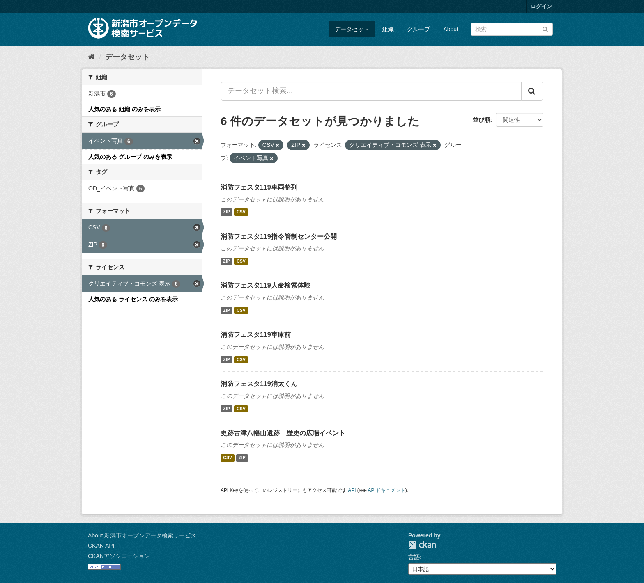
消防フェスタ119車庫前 (256, 334)
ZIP (226, 212)
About (450, 29)
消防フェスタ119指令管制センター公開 (279, 236)
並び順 (481, 120)
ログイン (541, 6)
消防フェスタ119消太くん (259, 383)
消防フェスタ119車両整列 (259, 187)
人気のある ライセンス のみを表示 (133, 299)
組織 (388, 29)
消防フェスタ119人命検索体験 (265, 285)
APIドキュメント (386, 490)
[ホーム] (91, 57)
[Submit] (545, 28)
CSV (241, 212)
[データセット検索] (512, 29)
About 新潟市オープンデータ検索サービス (142, 535)
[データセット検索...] (371, 91)
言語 (414, 557)
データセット (352, 29)
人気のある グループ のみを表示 (130, 156)
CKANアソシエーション (119, 556)
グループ (418, 29)
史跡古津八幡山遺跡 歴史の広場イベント (283, 433)
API (352, 490)
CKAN (422, 544)
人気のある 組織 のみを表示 (124, 109)
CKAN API (101, 545)
